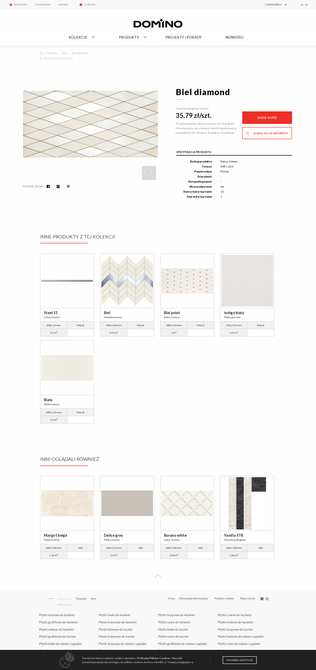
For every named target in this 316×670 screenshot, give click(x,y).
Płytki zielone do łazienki (56, 629)
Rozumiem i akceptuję (240, 660)
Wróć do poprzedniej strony (58, 58)
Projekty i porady (183, 37)
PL (302, 4)
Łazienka (52, 53)
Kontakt (63, 4)
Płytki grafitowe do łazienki (58, 622)
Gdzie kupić (20, 4)
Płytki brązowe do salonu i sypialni (122, 643)
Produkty (129, 37)
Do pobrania (42, 4)
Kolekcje (78, 37)
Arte (93, 598)
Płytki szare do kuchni (173, 636)
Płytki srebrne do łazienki (235, 622)
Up (158, 577)
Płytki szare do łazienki (174, 622)
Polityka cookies (224, 598)
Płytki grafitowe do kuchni (57, 636)
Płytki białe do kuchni (173, 629)
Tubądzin (80, 598)
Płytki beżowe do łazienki (57, 615)
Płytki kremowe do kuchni (117, 636)
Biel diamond (79, 53)
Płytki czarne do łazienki (234, 615)
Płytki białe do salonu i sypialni (60, 643)
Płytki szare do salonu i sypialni (238, 643)
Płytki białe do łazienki (114, 615)
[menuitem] (274, 4)
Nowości (234, 37)
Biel (64, 53)
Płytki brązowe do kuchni (235, 629)
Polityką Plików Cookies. (154, 658)
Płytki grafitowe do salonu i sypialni (182, 643)
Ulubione (89, 4)
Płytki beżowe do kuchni (115, 629)
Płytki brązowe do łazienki (176, 615)
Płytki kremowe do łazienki (117, 622)
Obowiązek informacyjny (193, 598)
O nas (171, 598)
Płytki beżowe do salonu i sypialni (240, 636)
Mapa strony (247, 598)
